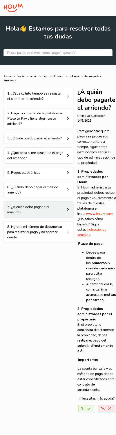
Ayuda (8, 76)
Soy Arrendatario (27, 76)
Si (86, 408)
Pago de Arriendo (53, 76)
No (106, 408)
